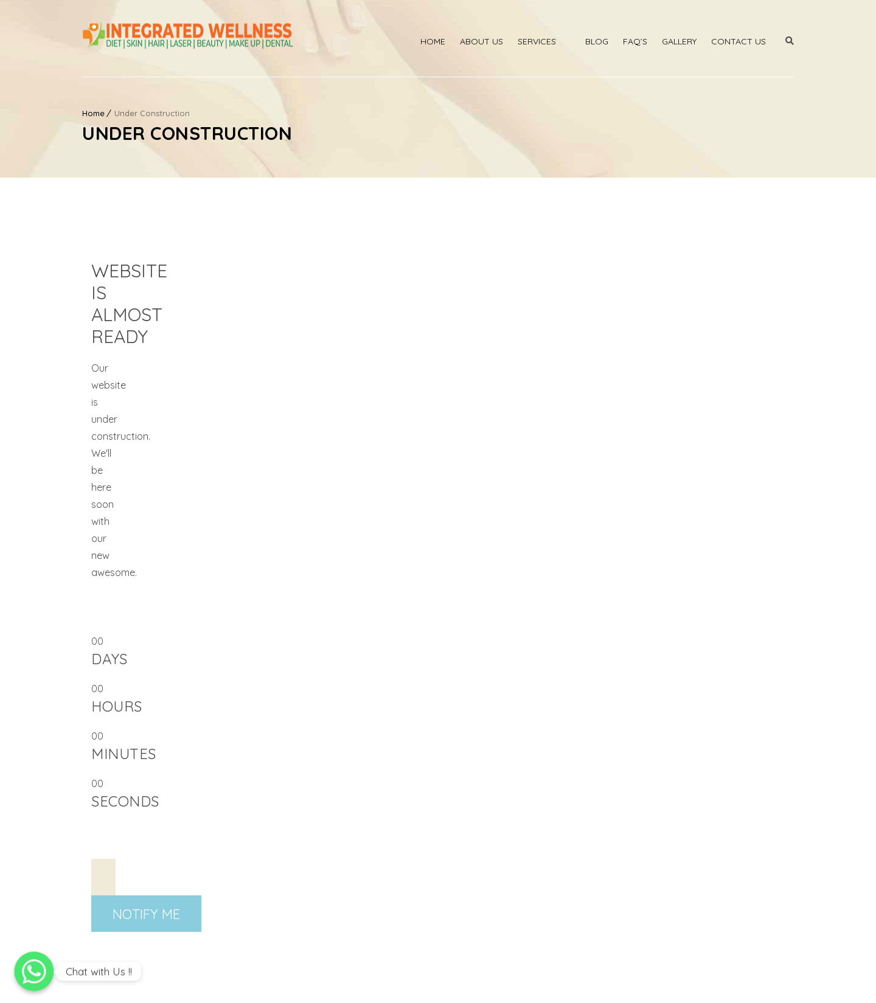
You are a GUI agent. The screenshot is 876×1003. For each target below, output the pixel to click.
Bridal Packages (299, 861)
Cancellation (768, 981)
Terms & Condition (550, 981)
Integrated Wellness (155, 981)
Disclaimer (478, 981)
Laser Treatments (302, 819)
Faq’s (635, 41)
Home (432, 41)
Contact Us (738, 41)
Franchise (467, 902)
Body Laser (289, 799)
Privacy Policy (630, 981)
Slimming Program (304, 902)
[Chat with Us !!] (34, 971)
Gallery (679, 41)
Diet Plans (467, 881)
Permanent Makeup (306, 881)
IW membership (410, 981)
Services (537, 41)
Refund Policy (701, 981)
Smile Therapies (480, 819)
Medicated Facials (304, 840)
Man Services (474, 840)
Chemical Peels (478, 799)
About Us (481, 41)
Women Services (482, 861)
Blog (596, 41)
